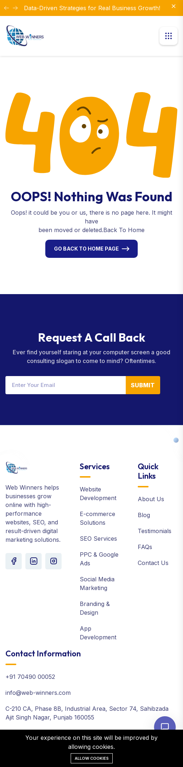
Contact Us (153, 562)
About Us (151, 499)
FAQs (145, 546)
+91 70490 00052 (30, 676)
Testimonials (154, 531)
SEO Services (98, 538)
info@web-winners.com (38, 692)
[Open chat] (165, 727)
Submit (143, 385)
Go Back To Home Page (86, 249)
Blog (144, 515)
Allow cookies (92, 758)
